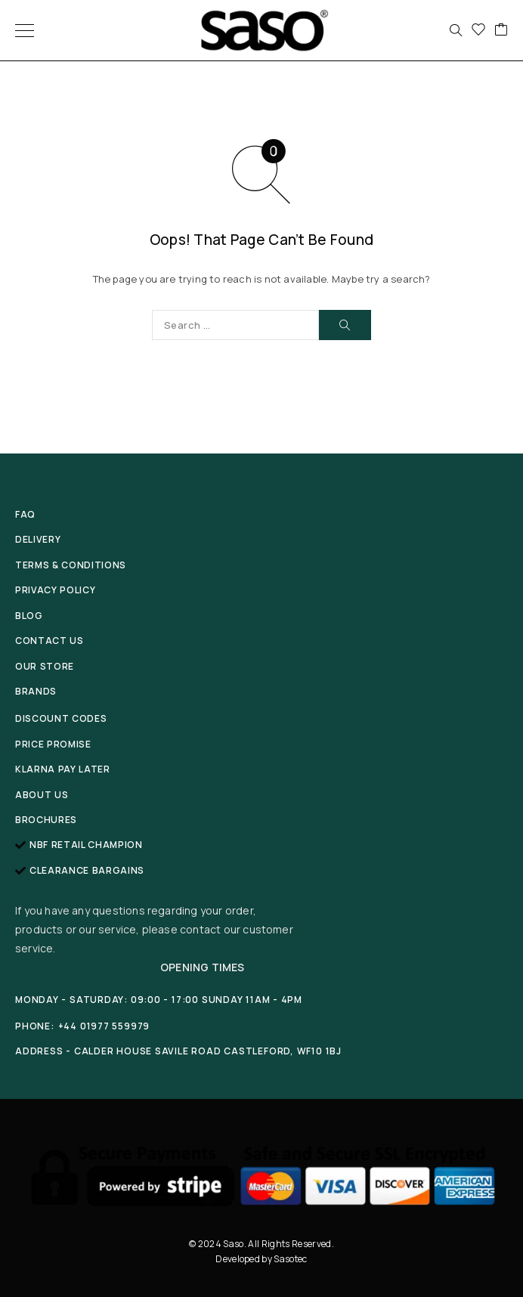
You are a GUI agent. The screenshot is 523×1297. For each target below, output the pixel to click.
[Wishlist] (478, 30)
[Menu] (24, 30)
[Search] (456, 30)
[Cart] (501, 30)
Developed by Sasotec (261, 1258)
